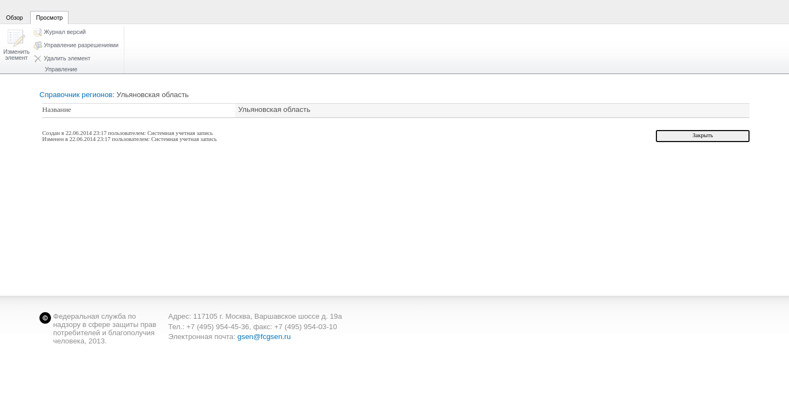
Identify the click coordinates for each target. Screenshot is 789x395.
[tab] (14, 11)
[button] (16, 46)
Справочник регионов (75, 95)
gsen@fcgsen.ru (263, 336)
